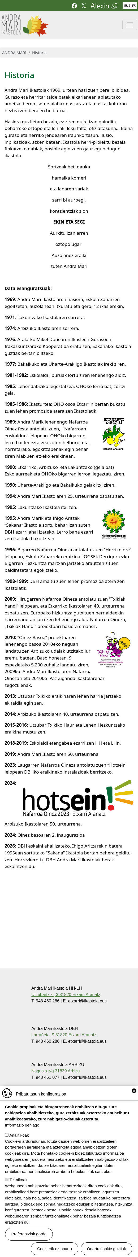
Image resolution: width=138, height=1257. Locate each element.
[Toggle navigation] (129, 25)
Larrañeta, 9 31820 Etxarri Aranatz (63, 1035)
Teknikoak (19, 1188)
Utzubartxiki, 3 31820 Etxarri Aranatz (65, 994)
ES (134, 5)
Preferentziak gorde (29, 1242)
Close (134, 1099)
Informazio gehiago (22, 1134)
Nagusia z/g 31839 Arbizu (55, 1071)
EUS (127, 5)
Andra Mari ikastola (25, 17)
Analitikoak (19, 1144)
